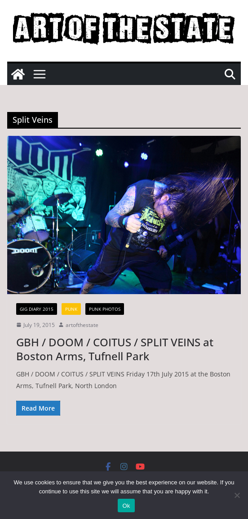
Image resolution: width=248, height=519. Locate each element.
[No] (236, 495)
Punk (71, 309)
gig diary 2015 (36, 309)
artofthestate (82, 325)
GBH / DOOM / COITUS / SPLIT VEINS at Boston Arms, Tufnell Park (114, 349)
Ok (126, 505)
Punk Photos (104, 309)
